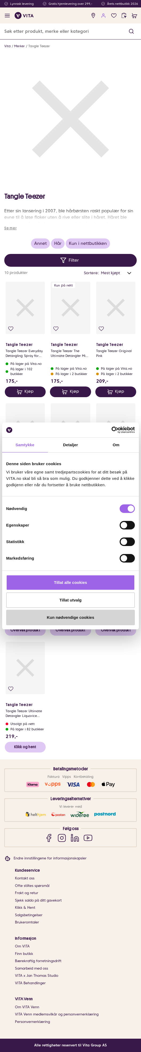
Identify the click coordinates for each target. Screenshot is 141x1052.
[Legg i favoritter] (11, 329)
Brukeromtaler (27, 922)
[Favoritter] (114, 15)
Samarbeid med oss (31, 968)
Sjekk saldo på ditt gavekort (38, 900)
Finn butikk (24, 954)
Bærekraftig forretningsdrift (38, 961)
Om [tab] (116, 445)
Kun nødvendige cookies (70, 617)
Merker (19, 46)
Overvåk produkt (25, 630)
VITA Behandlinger (30, 983)
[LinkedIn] (74, 837)
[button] (131, 31)
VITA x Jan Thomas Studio (36, 976)
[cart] (134, 15)
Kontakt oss (24, 878)
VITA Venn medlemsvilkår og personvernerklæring (57, 1014)
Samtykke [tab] (24, 445)
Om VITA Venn (27, 1007)
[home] (24, 15)
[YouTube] (88, 837)
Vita (7, 46)
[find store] (93, 15)
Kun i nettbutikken (88, 243)
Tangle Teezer (39, 46)
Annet (40, 243)
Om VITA (22, 946)
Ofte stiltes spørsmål (32, 886)
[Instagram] (61, 837)
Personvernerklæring (32, 1022)
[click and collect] (124, 15)
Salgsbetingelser (28, 915)
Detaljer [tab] (70, 445)
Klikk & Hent (25, 908)
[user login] (103, 15)
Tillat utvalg (70, 600)
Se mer (10, 228)
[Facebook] (48, 837)
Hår (57, 243)
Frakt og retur (26, 893)
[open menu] (7, 15)
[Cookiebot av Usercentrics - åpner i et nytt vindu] (111, 430)
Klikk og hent (25, 747)
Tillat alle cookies (70, 582)
